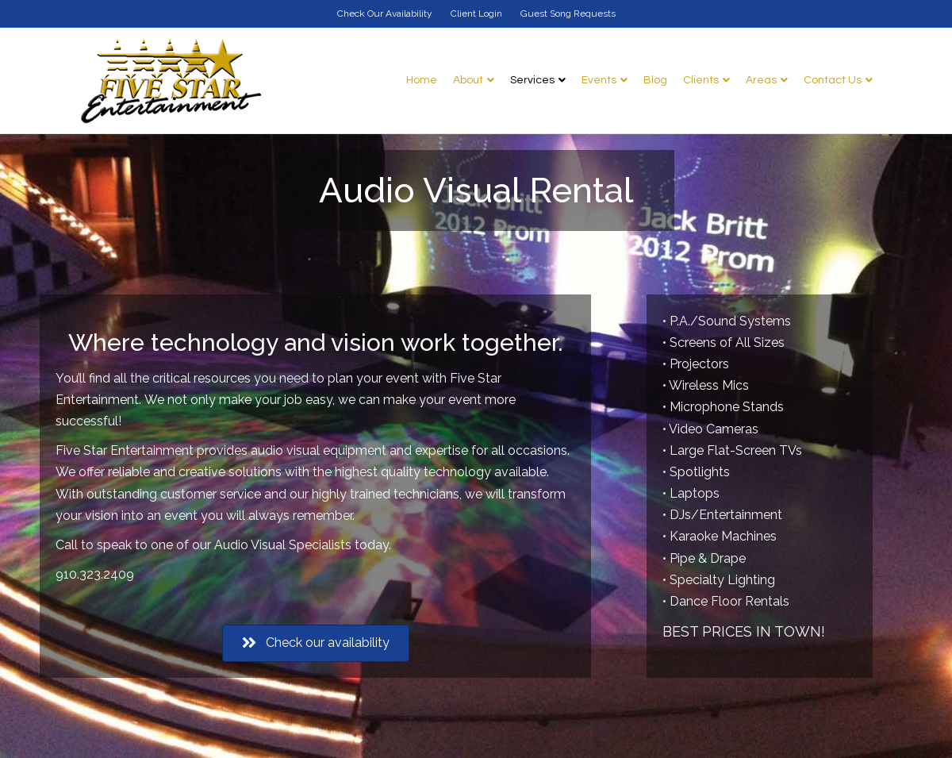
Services (532, 80)
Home (421, 80)
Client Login (476, 13)
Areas (761, 80)
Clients (701, 80)
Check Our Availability (384, 13)
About (468, 80)
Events (599, 80)
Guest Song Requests (568, 13)
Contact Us (833, 80)
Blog (655, 80)
